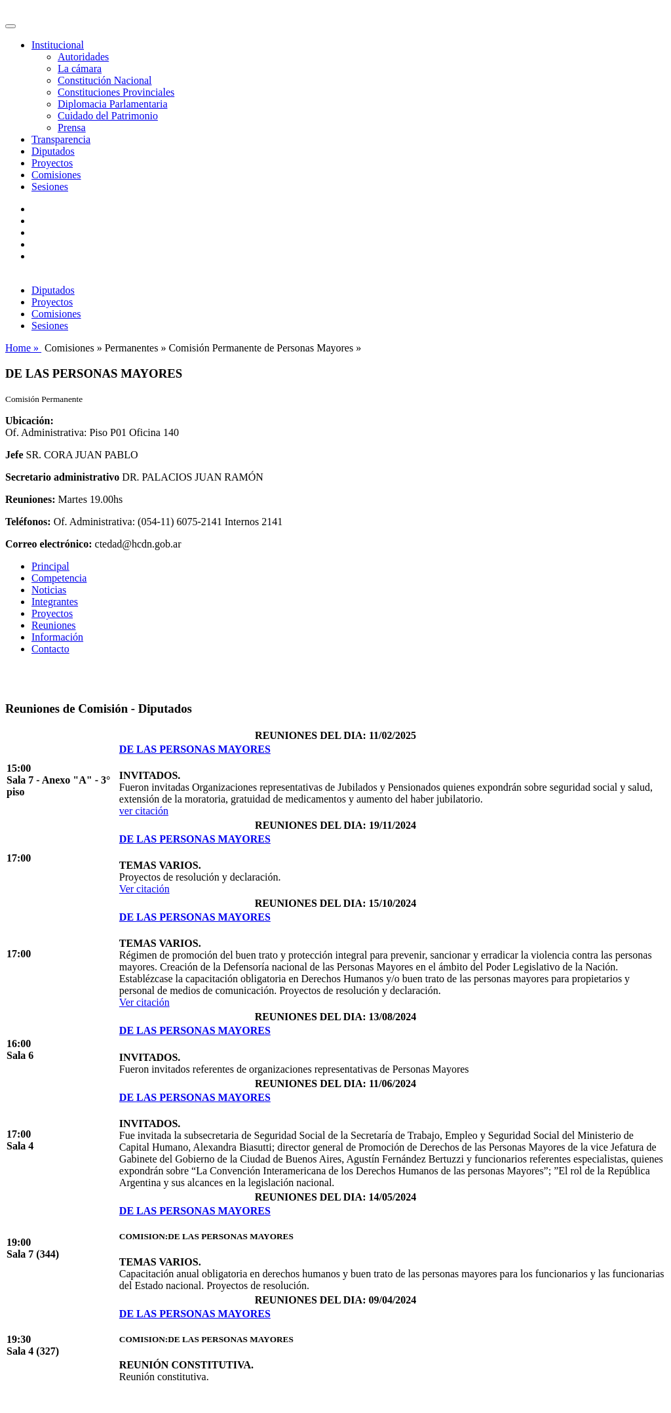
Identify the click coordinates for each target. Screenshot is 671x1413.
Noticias (48, 589)
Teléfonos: (28, 521)
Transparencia (60, 139)
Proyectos (52, 163)
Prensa (72, 127)
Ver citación (144, 888)
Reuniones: (30, 499)
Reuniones (53, 625)
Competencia (58, 578)
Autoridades (83, 56)
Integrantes (54, 601)
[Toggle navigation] (10, 26)
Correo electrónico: (48, 543)
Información (57, 637)
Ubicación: (29, 420)
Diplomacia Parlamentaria (112, 103)
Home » (23, 347)
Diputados (53, 151)
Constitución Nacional (105, 80)
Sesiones (49, 186)
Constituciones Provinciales (116, 92)
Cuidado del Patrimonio (108, 115)
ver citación (143, 810)
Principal (50, 566)
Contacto (50, 648)
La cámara (80, 68)
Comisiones (56, 174)
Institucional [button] (57, 44)
